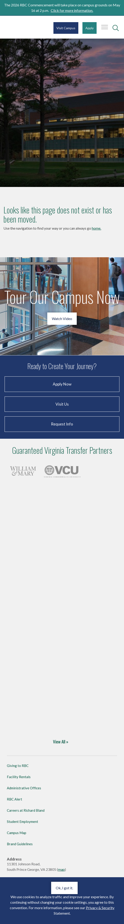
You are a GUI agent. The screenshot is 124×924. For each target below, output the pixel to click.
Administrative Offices (24, 788)
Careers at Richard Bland (26, 810)
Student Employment (22, 821)
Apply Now (62, 384)
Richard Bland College (17, 28)
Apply (89, 28)
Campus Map (16, 833)
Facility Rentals (19, 777)
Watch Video (62, 318)
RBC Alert (14, 799)
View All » (60, 741)
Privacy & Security (100, 908)
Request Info (62, 424)
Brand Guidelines (20, 844)
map (61, 869)
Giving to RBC (18, 766)
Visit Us (62, 404)
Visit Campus (65, 28)
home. (96, 228)
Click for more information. (72, 10)
